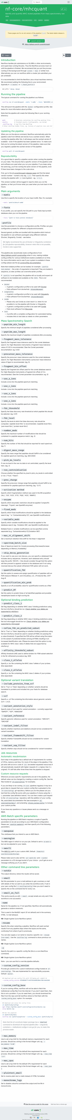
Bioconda (28, 309)
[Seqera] (31, 1117)
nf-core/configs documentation (29, 263)
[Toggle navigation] (68, 2)
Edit (64, 9)
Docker (44, 287)
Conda (43, 307)
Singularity (45, 294)
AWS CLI (7, 851)
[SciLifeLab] (41, 1117)
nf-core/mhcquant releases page (24, 173)
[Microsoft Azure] (38, 1117)
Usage (5, 55)
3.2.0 (35, 35)
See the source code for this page (36, 1104)
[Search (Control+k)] (37, 2)
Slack (3, 812)
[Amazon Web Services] (35, 1117)
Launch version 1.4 (36, 41)
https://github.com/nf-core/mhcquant (36, 44)
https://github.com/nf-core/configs (14, 255)
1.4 (67, 55)
